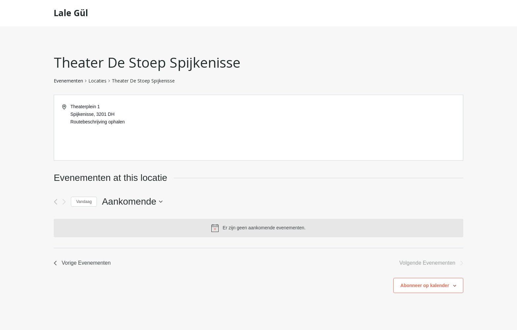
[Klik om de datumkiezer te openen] (132, 201)
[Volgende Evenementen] (64, 202)
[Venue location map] (360, 127)
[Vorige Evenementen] (55, 202)
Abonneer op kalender (424, 285)
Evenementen (68, 81)
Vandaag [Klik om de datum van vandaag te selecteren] (84, 201)
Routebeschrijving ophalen (97, 121)
